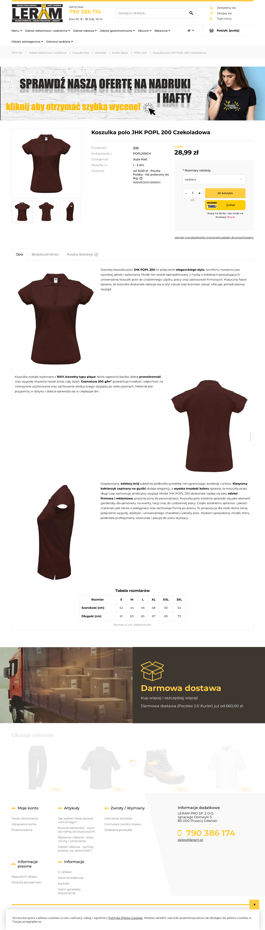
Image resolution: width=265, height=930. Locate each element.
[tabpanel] (132, 447)
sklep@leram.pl (190, 840)
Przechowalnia (21, 830)
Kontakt (63, 883)
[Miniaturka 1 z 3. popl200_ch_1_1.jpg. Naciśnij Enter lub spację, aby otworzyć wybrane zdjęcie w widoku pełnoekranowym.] (22, 211)
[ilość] (193, 193)
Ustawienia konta (23, 824)
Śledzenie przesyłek (118, 830)
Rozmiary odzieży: (197, 170)
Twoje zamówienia (24, 818)
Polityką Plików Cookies (125, 918)
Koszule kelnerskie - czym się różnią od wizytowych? (76, 829)
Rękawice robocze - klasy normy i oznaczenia (76, 839)
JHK (136, 148)
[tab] (19, 254)
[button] (186, 237)
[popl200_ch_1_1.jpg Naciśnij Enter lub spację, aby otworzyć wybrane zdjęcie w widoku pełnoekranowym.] (46, 163)
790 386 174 (85, 12)
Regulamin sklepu (24, 876)
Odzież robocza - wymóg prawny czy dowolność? (76, 848)
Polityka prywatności (26, 882)
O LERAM (64, 872)
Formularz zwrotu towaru (122, 824)
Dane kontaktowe (70, 878)
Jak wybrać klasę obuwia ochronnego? (75, 820)
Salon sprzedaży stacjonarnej (69, 891)
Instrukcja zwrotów (118, 818)
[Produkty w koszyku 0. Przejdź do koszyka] (228, 30)
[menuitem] (16, 30)
